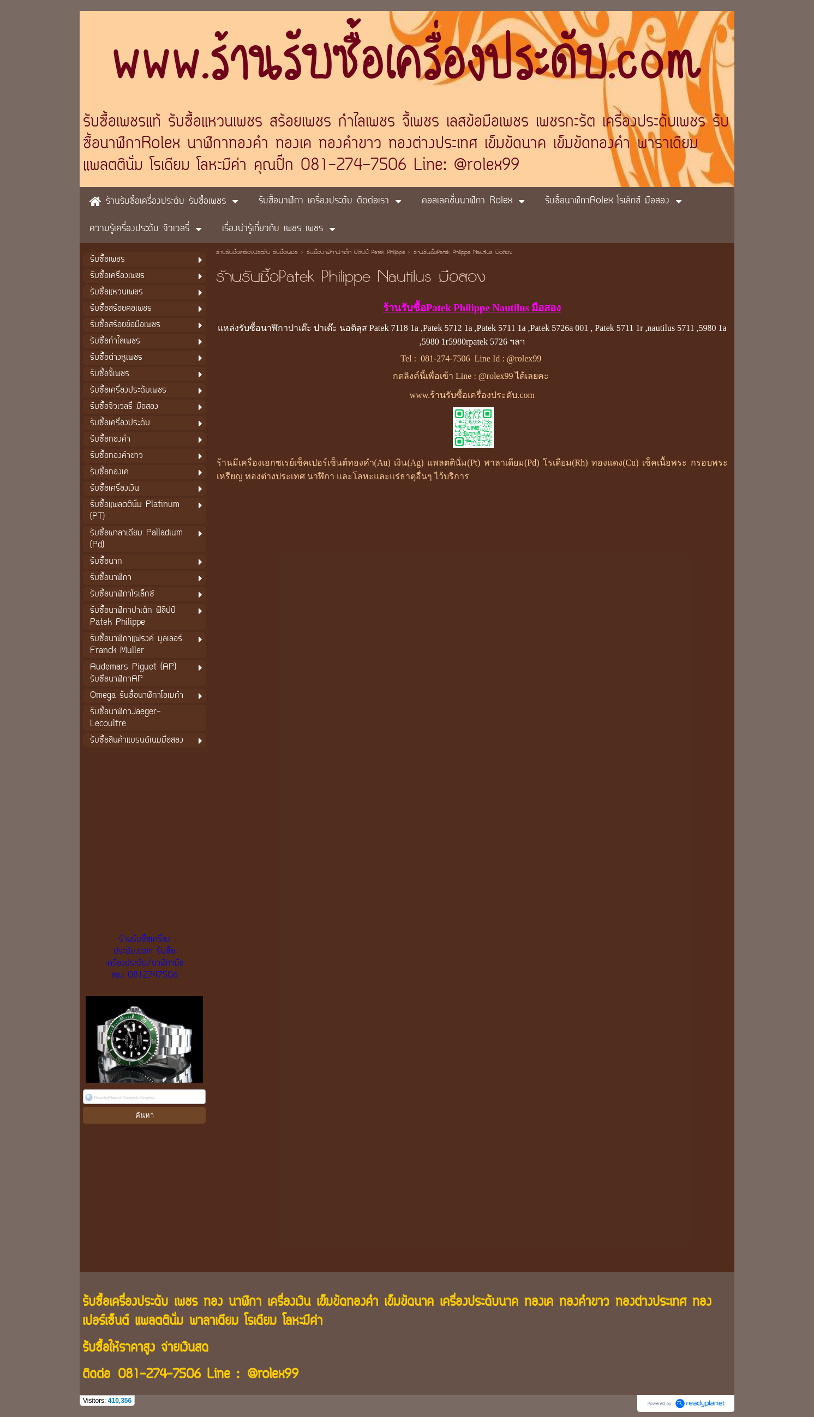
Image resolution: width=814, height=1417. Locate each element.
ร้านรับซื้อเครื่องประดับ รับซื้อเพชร (257, 253)
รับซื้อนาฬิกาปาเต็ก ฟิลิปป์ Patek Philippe (356, 253)
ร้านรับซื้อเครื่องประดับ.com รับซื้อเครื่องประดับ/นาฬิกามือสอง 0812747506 (144, 957)
